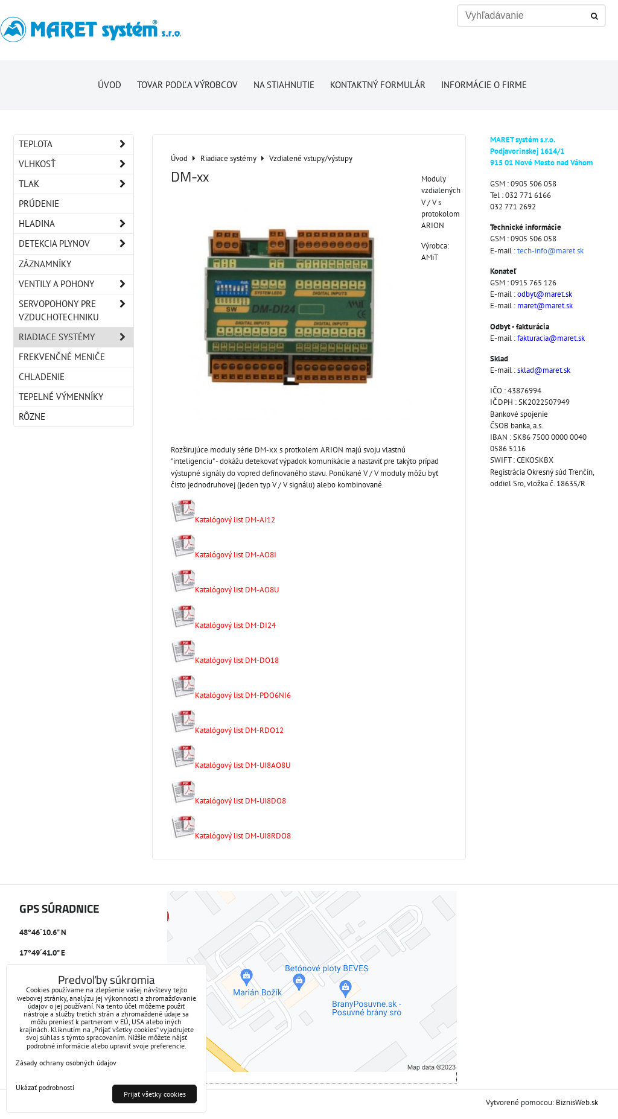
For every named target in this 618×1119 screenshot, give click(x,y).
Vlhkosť (76, 164)
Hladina (76, 223)
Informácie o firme (484, 84)
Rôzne (32, 416)
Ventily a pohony (76, 284)
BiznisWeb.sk (577, 1102)
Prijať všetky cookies (155, 1093)
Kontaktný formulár (377, 84)
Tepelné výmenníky (61, 396)
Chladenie (42, 376)
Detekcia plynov (76, 243)
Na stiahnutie (283, 84)
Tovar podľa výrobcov (187, 84)
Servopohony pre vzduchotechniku (76, 310)
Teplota (76, 144)
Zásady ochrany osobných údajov (66, 1062)
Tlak (76, 184)
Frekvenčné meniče (62, 357)
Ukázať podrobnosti (45, 1087)
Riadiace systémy (76, 337)
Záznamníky (45, 264)
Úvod (109, 84)
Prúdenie (39, 203)
